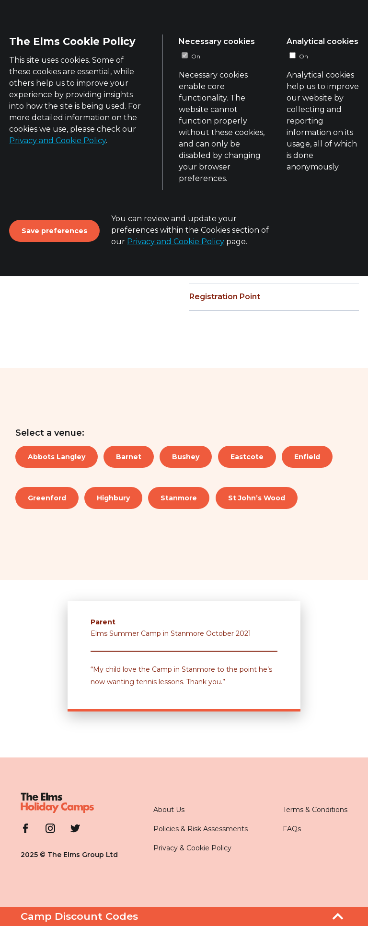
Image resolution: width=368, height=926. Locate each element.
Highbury (113, 498)
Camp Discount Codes (79, 916)
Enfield (307, 456)
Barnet (128, 456)
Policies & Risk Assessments (200, 828)
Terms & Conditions (315, 809)
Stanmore (179, 498)
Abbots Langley (56, 456)
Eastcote (247, 456)
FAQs (292, 828)
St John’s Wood (256, 498)
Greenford (47, 498)
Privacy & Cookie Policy (192, 848)
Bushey (185, 456)
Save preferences (54, 230)
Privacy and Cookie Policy (57, 140)
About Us (168, 809)
